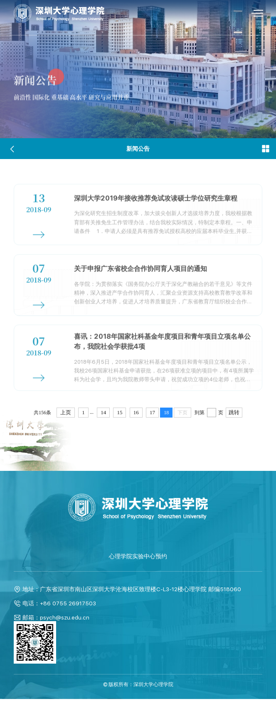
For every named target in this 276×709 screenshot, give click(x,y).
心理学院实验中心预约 (138, 566)
